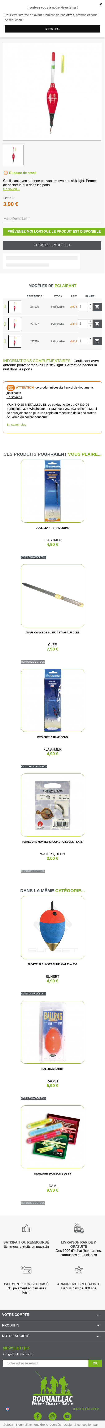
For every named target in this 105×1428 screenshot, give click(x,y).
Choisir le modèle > (52, 245)
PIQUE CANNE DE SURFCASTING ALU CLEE (52, 632)
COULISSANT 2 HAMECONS (52, 528)
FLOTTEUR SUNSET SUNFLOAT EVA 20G (52, 964)
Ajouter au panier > (34, 766)
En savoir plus (16, 424)
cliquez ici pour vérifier (86, 1408)
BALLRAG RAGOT (52, 1069)
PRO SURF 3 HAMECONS (52, 737)
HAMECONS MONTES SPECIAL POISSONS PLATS (52, 841)
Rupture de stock (33, 662)
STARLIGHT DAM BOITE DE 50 (52, 1173)
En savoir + (11, 189)
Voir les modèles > (33, 557)
